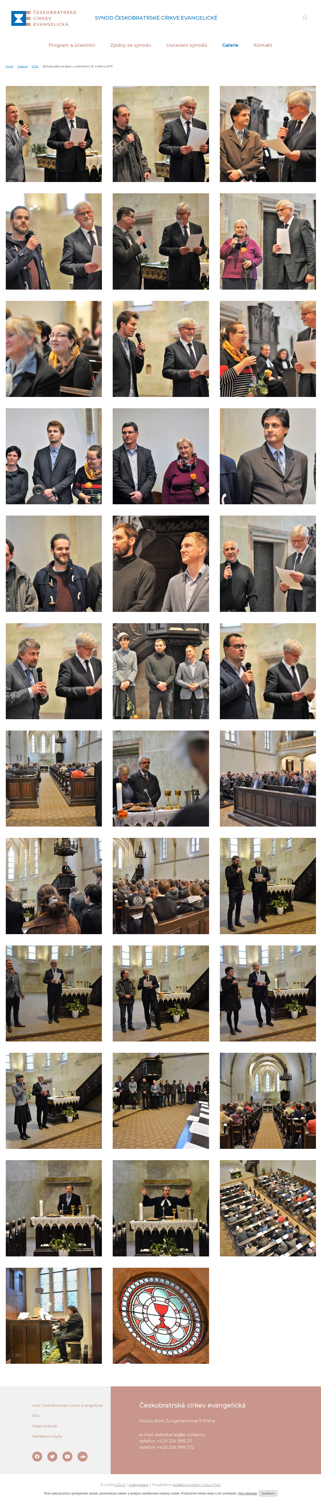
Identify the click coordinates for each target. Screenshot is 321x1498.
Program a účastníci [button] (72, 45)
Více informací (247, 1493)
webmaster (139, 1484)
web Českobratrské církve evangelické (67, 1405)
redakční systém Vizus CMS (197, 1484)
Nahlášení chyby (47, 1436)
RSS (35, 1416)
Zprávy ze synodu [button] (130, 45)
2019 (35, 66)
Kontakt (263, 45)
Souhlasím (268, 1493)
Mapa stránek (44, 1426)
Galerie (22, 66)
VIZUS (119, 1484)
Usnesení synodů (186, 45)
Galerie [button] (230, 45)
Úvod (9, 66)
